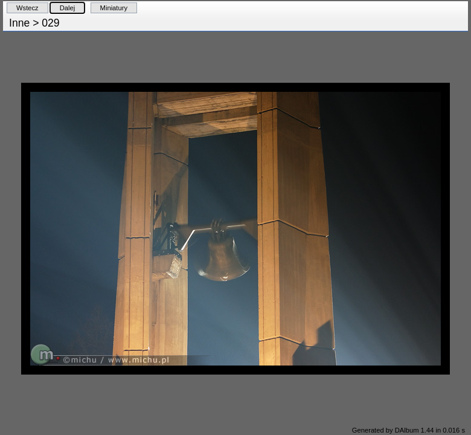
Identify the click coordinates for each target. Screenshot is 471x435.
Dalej (67, 7)
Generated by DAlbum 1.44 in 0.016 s (408, 430)
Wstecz (27, 7)
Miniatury (113, 7)
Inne (19, 23)
